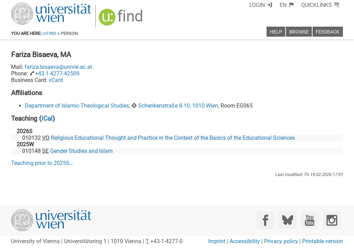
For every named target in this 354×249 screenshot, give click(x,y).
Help (276, 32)
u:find (49, 33)
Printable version (322, 241)
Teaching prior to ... (42, 163)
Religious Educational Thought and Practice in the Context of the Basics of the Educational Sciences (173, 138)
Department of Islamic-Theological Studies (77, 105)
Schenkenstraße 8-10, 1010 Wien (178, 105)
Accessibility (245, 241)
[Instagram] (332, 220)
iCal (47, 118)
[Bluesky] (287, 220)
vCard (56, 80)
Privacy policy (281, 241)
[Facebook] (265, 220)
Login (257, 5)
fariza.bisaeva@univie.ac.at (58, 67)
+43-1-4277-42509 (57, 73)
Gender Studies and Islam (81, 151)
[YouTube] (309, 220)
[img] (121, 19)
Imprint (216, 241)
